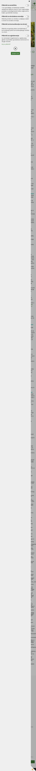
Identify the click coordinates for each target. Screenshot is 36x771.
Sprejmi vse (15, 53)
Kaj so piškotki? (6, 44)
